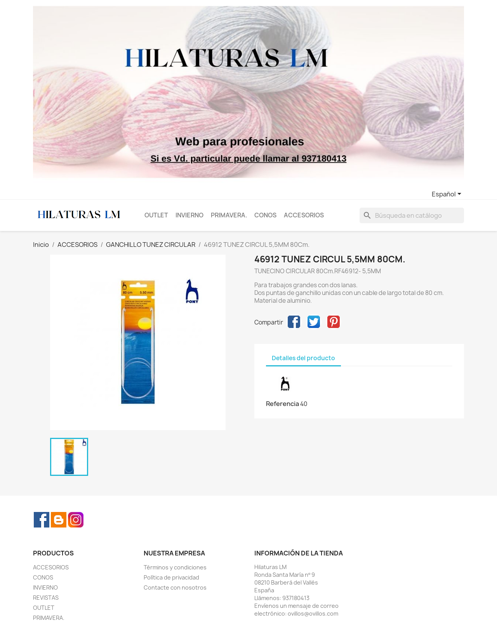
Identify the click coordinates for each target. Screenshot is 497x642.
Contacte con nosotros (175, 587)
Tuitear (313, 322)
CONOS (265, 215)
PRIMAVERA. (229, 215)
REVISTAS (46, 597)
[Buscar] (412, 215)
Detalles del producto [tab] (303, 358)
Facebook (41, 519)
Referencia (282, 404)
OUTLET (156, 215)
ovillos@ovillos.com (313, 613)
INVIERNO (189, 215)
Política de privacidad (171, 577)
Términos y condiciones (175, 567)
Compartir (294, 322)
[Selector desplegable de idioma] (448, 194)
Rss (58, 519)
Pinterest (333, 322)
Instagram (75, 519)
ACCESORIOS (304, 215)
